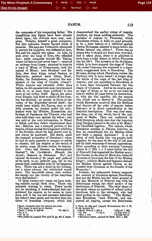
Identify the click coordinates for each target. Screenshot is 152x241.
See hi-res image (14, 8)
